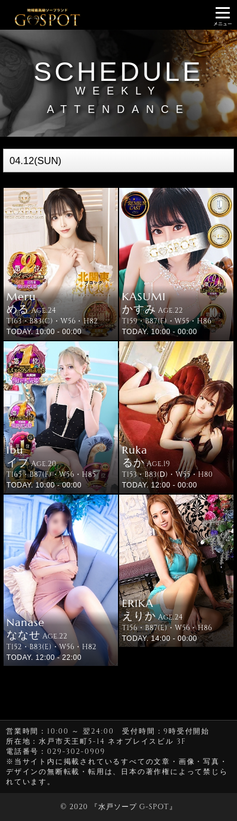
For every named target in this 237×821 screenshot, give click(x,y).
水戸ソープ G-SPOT (133, 806)
